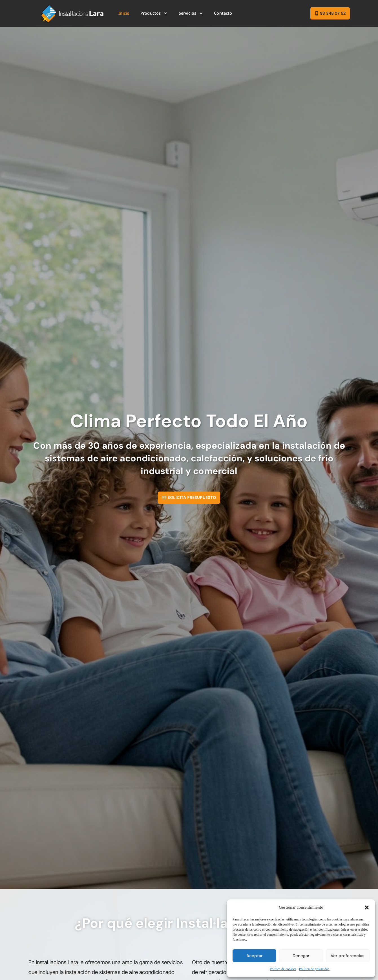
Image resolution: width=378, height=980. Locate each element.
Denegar (301, 956)
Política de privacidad (314, 969)
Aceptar (254, 956)
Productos (154, 13)
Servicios (191, 13)
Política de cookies (283, 969)
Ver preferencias (347, 956)
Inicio (123, 13)
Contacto (223, 13)
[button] (367, 907)
